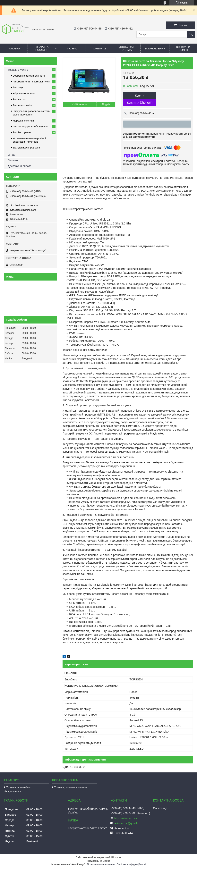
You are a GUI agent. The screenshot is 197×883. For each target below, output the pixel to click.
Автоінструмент (22, 132)
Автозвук (18, 87)
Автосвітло (19, 99)
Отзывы (13, 160)
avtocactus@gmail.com (23, 209)
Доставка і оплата (126, 48)
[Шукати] (191, 34)
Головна (14, 48)
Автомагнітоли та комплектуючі (31, 81)
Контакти (99, 48)
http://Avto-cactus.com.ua (24, 205)
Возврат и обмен (183, 48)
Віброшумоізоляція (24, 93)
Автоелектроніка (22, 105)
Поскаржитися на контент (101, 864)
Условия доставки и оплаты (70, 787)
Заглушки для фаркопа (26, 147)
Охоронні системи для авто (29, 75)
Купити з (139, 102)
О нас (11, 154)
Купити (139, 95)
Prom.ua (116, 857)
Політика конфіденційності (131, 864)
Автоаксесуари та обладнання (30, 126)
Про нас (71, 48)
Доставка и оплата (19, 166)
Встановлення (154, 48)
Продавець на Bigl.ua (98, 861)
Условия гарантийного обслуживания (18, 789)
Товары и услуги (18, 69)
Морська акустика (23, 120)
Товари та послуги (41, 48)
